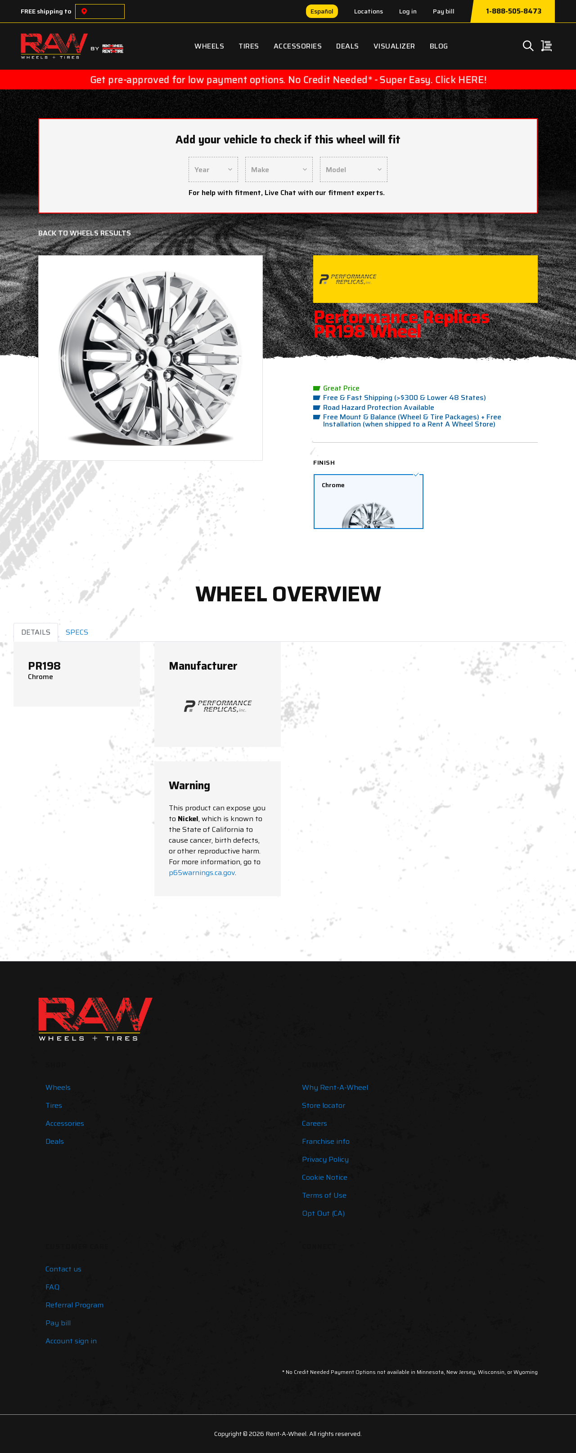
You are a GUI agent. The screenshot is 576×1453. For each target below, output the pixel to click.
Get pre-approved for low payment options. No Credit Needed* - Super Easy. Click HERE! (288, 79)
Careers (314, 1123)
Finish (324, 462)
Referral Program (74, 1305)
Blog (439, 46)
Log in (408, 11)
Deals (347, 46)
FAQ (52, 1287)
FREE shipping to (46, 11)
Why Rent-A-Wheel (335, 1087)
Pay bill (443, 11)
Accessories (298, 46)
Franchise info (326, 1141)
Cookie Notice (324, 1177)
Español (321, 11)
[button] (63, 358)
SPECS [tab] (77, 632)
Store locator (323, 1105)
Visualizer (394, 46)
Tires (248, 46)
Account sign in (71, 1340)
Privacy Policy (325, 1159)
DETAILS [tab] (35, 632)
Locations (368, 11)
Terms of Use (324, 1195)
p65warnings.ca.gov (202, 872)
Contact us (63, 1269)
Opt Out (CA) (323, 1213)
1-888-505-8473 (513, 11)
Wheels (209, 46)
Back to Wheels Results (84, 233)
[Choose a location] (84, 11)
